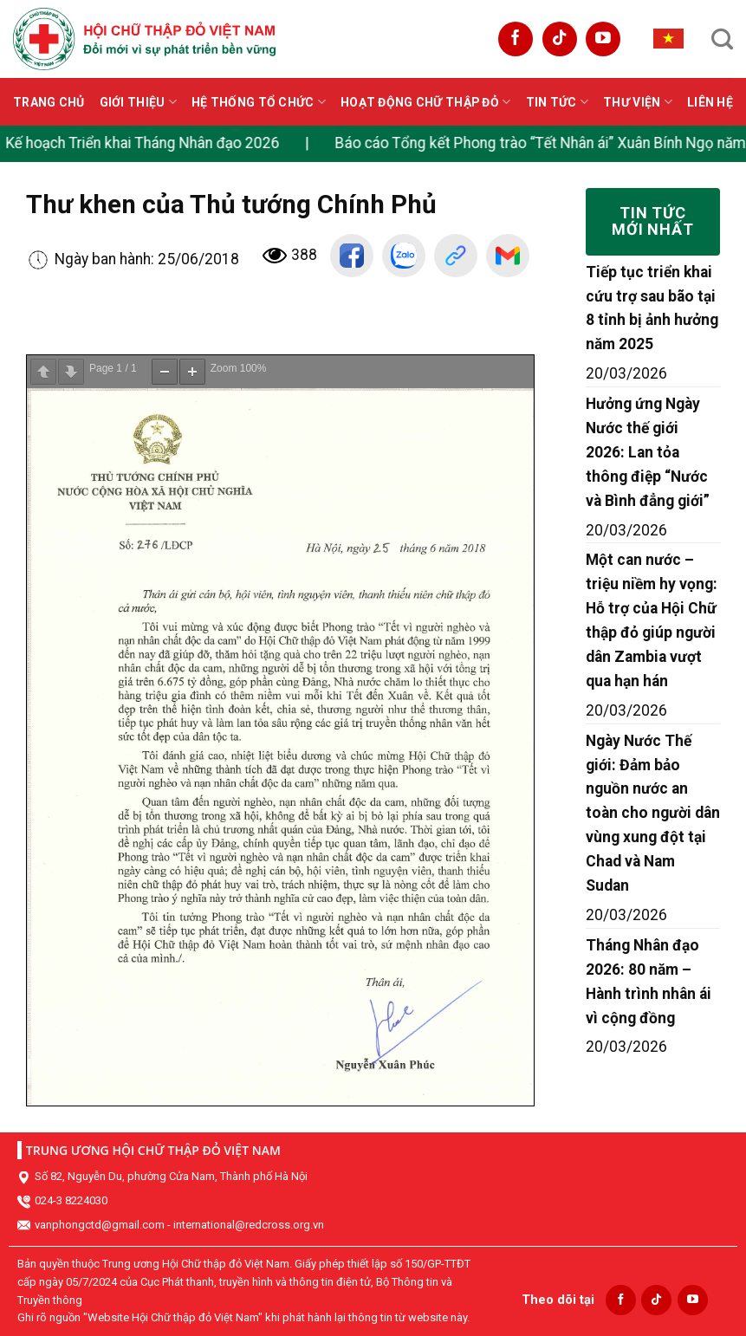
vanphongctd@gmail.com (100, 1224)
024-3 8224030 (71, 1200)
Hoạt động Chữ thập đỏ (425, 102)
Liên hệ (710, 102)
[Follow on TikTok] (559, 39)
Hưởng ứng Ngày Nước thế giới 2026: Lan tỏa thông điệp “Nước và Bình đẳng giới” (648, 452)
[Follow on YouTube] (603, 39)
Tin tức (557, 102)
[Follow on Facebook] (515, 39)
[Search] (722, 39)
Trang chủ (49, 102)
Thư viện (637, 102)
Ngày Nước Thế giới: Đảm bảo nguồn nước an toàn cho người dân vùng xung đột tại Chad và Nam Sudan (653, 813)
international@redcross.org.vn (248, 1224)
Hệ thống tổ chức (258, 102)
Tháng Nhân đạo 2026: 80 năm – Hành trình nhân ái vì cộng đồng (648, 982)
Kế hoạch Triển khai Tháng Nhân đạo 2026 (150, 143)
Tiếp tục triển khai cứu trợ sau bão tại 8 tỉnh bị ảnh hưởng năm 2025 (652, 308)
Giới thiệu (138, 102)
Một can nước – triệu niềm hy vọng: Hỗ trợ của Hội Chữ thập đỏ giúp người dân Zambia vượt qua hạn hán (651, 620)
